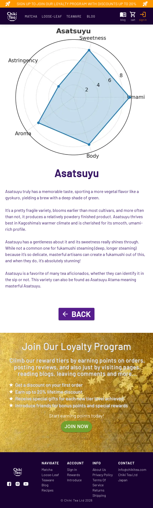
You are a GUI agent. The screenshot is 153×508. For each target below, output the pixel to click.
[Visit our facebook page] (9, 484)
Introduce (74, 480)
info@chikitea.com (132, 469)
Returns (98, 490)
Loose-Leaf (52, 16)
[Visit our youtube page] (26, 484)
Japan (123, 480)
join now (76, 426)
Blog (91, 16)
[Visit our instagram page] (17, 484)
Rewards (73, 475)
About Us (99, 469)
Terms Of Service (99, 482)
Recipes (48, 490)
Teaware (74, 16)
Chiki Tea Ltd (128, 475)
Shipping (99, 495)
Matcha (31, 16)
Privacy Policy (102, 475)
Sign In (72, 469)
